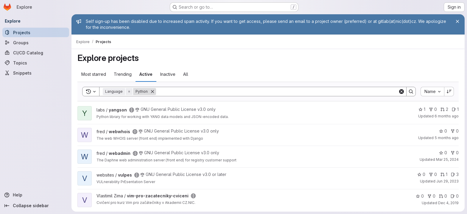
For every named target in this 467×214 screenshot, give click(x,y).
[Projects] (35, 32)
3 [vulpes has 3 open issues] (455, 174)
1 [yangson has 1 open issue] (455, 109)
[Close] (457, 21)
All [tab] (185, 74)
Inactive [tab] (167, 74)
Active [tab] (145, 74)
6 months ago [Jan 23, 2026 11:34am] (447, 116)
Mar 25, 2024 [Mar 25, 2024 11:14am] (447, 159)
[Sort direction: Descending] (449, 91)
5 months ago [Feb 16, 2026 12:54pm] (447, 138)
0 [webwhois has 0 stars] (443, 130)
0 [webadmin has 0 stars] (443, 152)
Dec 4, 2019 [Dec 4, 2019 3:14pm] (448, 203)
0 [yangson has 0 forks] (433, 109)
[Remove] (152, 91)
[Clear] (401, 91)
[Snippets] (35, 73)
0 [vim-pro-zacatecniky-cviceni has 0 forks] (431, 196)
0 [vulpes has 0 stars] (421, 174)
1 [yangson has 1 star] (421, 109)
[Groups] (35, 42)
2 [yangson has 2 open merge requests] (444, 109)
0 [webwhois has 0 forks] (455, 130)
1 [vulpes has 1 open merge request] (443, 174)
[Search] (277, 91)
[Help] (35, 195)
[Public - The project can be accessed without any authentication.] (131, 110)
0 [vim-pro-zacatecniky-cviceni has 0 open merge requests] (443, 196)
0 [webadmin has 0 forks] (455, 152)
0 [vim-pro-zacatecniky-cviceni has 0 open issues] (455, 196)
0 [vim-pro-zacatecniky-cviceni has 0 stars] (420, 196)
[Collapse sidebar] (35, 205)
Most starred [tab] (93, 74)
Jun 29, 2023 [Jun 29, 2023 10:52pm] (447, 181)
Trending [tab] (123, 74)
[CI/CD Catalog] (35, 52)
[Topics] (35, 62)
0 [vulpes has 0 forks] (433, 174)
